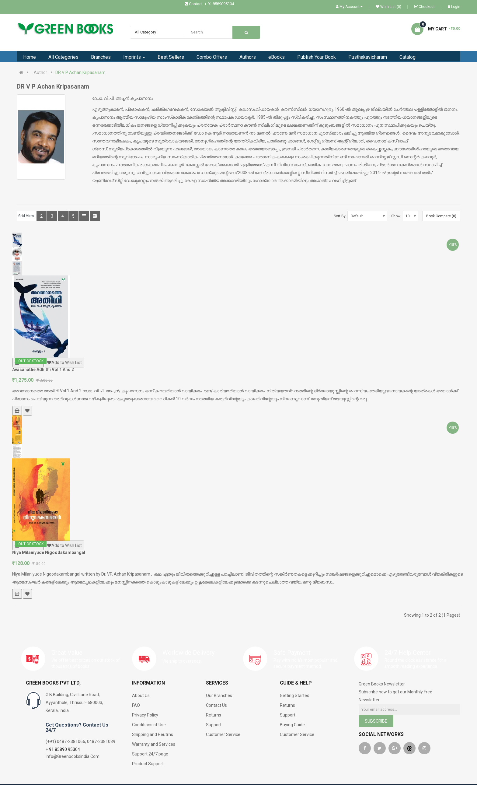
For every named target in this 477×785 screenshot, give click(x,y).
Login (454, 7)
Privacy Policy (145, 715)
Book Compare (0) (441, 216)
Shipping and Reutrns (152, 734)
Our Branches (219, 695)
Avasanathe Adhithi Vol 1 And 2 (43, 369)
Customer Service (223, 734)
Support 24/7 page (150, 754)
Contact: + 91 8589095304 (211, 4)
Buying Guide (292, 724)
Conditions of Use (149, 724)
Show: (396, 216)
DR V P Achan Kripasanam (80, 72)
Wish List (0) (388, 7)
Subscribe (376, 721)
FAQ (136, 705)
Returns (213, 715)
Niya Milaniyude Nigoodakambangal (48, 552)
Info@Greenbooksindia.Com (72, 756)
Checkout (424, 7)
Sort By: (340, 216)
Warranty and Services (153, 744)
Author (40, 72)
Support (213, 724)
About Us (141, 695)
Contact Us (216, 705)
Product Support (148, 763)
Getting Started (294, 695)
